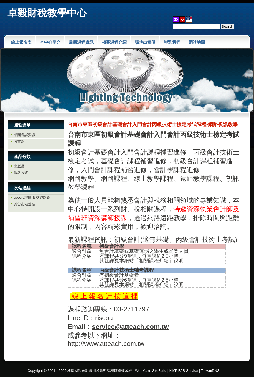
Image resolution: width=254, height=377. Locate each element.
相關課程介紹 (114, 42)
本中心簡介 (50, 42)
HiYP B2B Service (183, 370)
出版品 (19, 166)
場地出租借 (145, 42)
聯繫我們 (172, 42)
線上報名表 (21, 42)
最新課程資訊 (81, 42)
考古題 (19, 141)
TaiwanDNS (210, 370)
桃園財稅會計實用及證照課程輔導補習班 (99, 370)
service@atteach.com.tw (130, 326)
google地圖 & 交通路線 (32, 197)
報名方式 (21, 173)
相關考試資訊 (24, 135)
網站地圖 (197, 42)
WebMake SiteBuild (150, 370)
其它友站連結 (24, 204)
